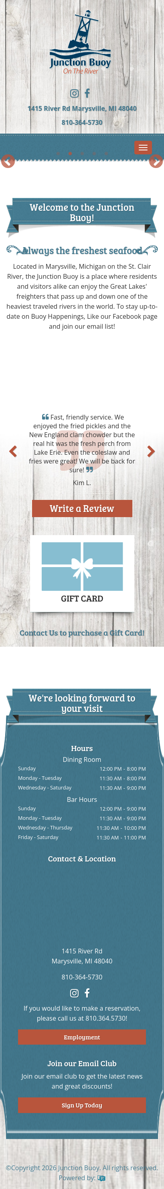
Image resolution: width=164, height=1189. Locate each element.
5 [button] (106, 154)
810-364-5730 (82, 122)
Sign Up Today (82, 1105)
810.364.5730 (105, 1018)
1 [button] (58, 154)
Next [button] (156, 162)
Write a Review (82, 508)
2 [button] (70, 154)
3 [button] (82, 154)
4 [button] (94, 154)
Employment (82, 1037)
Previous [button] (8, 162)
